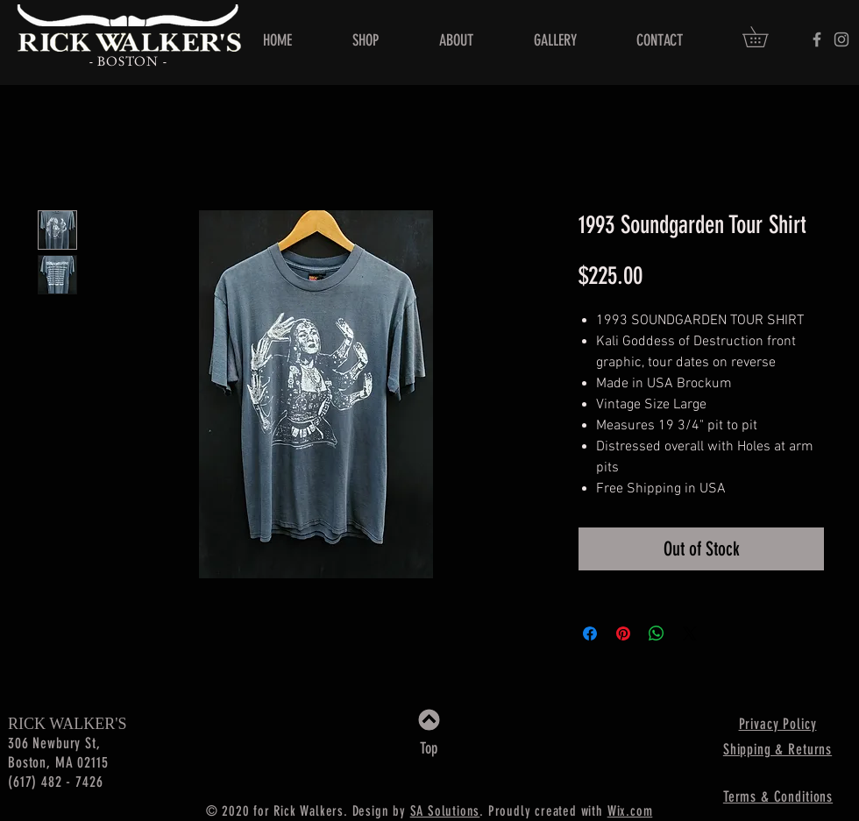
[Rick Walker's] (817, 39)
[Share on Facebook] (589, 633)
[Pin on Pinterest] (623, 633)
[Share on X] (689, 633)
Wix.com (630, 811)
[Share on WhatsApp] (656, 633)
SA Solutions (445, 811)
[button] (765, 36)
